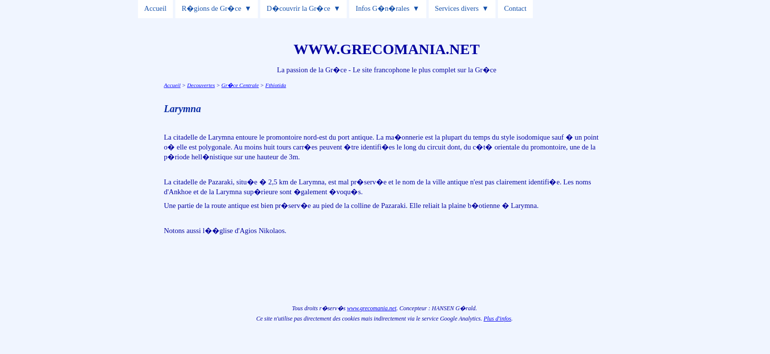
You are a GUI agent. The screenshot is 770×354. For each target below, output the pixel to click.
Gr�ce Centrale (240, 85)
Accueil (155, 8)
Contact (515, 8)
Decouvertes (201, 85)
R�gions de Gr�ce (211, 8)
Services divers (457, 8)
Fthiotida (275, 85)
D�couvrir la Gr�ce (298, 8)
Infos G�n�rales (382, 8)
